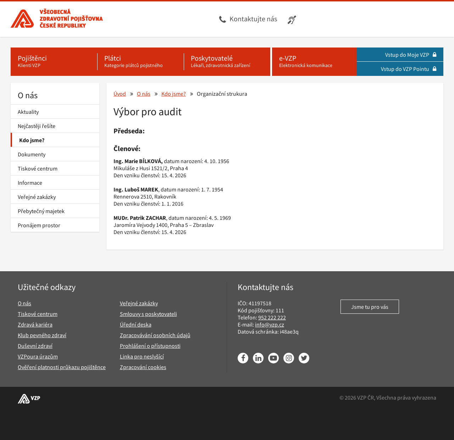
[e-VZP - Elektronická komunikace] (314, 62)
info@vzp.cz (269, 324)
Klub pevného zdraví (42, 335)
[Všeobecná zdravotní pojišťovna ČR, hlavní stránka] (57, 19)
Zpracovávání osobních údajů (155, 335)
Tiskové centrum (37, 168)
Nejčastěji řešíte (36, 125)
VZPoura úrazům (38, 356)
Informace (30, 182)
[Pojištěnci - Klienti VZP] (54, 62)
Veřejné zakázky (37, 196)
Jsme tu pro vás (369, 306)
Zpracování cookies (143, 367)
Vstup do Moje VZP (410, 54)
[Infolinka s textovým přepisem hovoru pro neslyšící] (293, 19)
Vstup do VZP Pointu (408, 68)
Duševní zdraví (35, 345)
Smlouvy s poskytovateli (148, 313)
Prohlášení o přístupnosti (150, 345)
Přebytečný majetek (41, 211)
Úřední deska (135, 324)
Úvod (120, 93)
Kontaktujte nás (253, 18)
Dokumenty (31, 154)
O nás (28, 95)
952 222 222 (272, 317)
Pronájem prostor (39, 225)
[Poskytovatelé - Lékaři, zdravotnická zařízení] (227, 62)
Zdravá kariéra (35, 324)
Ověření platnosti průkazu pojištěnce (62, 367)
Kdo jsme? (31, 140)
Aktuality (28, 111)
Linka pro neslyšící (142, 356)
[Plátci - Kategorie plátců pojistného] (140, 62)
